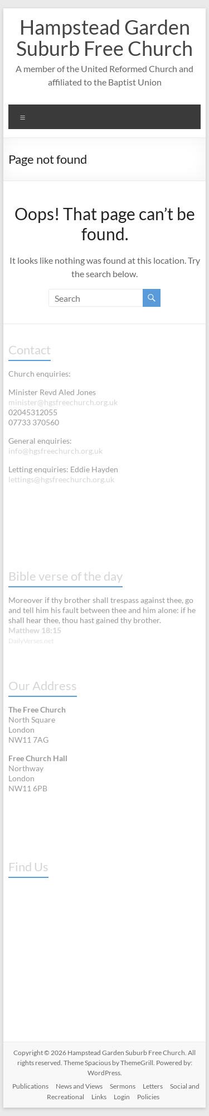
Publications (30, 1086)
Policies (148, 1097)
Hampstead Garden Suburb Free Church (104, 37)
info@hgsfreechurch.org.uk (55, 450)
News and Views (79, 1086)
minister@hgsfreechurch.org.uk (63, 402)
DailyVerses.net (31, 641)
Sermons (122, 1086)
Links (98, 1097)
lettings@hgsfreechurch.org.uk (61, 479)
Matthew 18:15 (34, 630)
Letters (153, 1086)
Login (122, 1097)
